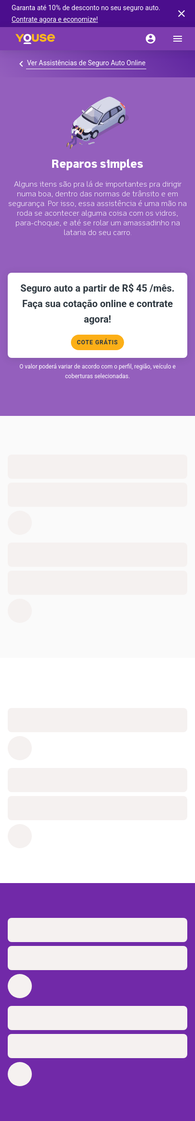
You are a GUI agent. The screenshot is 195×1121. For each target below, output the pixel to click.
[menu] (177, 38)
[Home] (35, 38)
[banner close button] (181, 13)
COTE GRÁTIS (97, 342)
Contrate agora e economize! (55, 19)
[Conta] (150, 38)
